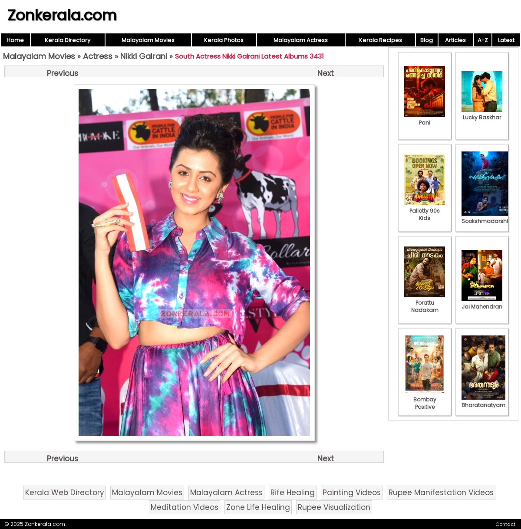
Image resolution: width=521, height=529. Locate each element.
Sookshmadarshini (487, 217)
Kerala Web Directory (64, 492)
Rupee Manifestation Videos (441, 492)
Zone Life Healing (258, 507)
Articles (455, 40)
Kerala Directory (67, 40)
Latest (506, 40)
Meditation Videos (184, 507)
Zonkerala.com (62, 15)
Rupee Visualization (334, 507)
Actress (97, 56)
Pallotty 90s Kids (424, 211)
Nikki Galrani (143, 56)
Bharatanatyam (483, 401)
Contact (505, 524)
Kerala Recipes (380, 40)
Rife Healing (292, 492)
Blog (426, 40)
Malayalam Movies (148, 40)
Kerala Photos (224, 40)
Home (15, 40)
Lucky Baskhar (482, 113)
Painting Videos (352, 492)
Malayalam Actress (301, 40)
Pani (424, 119)
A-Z (483, 40)
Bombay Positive (424, 399)
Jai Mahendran (482, 303)
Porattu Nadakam (424, 303)
